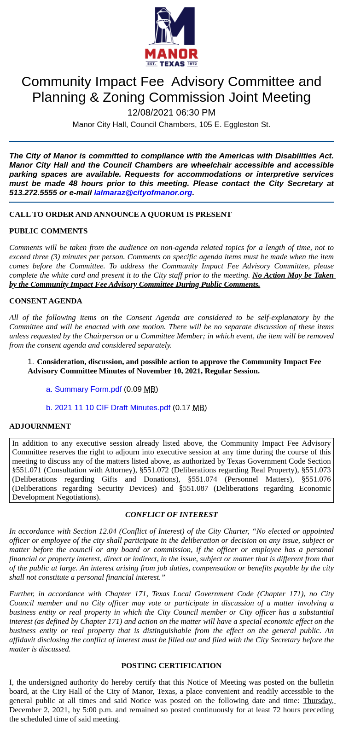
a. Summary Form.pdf (85, 389)
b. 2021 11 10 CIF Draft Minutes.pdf (109, 407)
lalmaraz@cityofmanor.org (143, 192)
